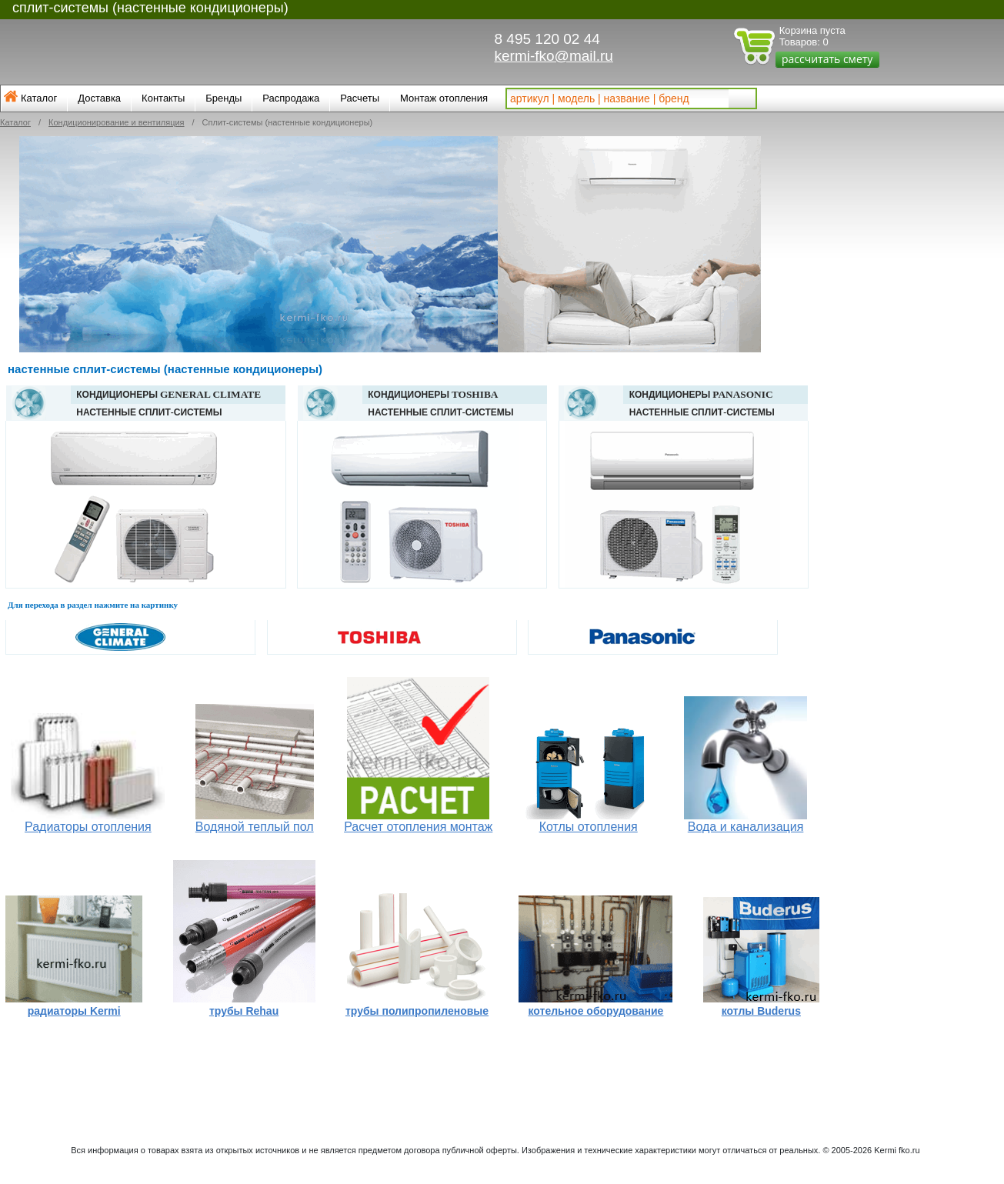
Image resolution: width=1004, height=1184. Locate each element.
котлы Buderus (761, 1011)
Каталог (39, 98)
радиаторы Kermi (74, 1011)
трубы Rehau (244, 1011)
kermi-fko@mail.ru (554, 56)
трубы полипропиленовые (417, 1011)
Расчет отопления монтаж (418, 826)
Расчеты (359, 98)
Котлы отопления (588, 826)
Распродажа (290, 98)
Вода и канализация (746, 826)
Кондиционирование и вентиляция (116, 122)
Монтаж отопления (444, 98)
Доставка (99, 98)
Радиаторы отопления (88, 826)
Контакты (163, 98)
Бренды (223, 98)
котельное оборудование (596, 1011)
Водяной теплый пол (254, 826)
